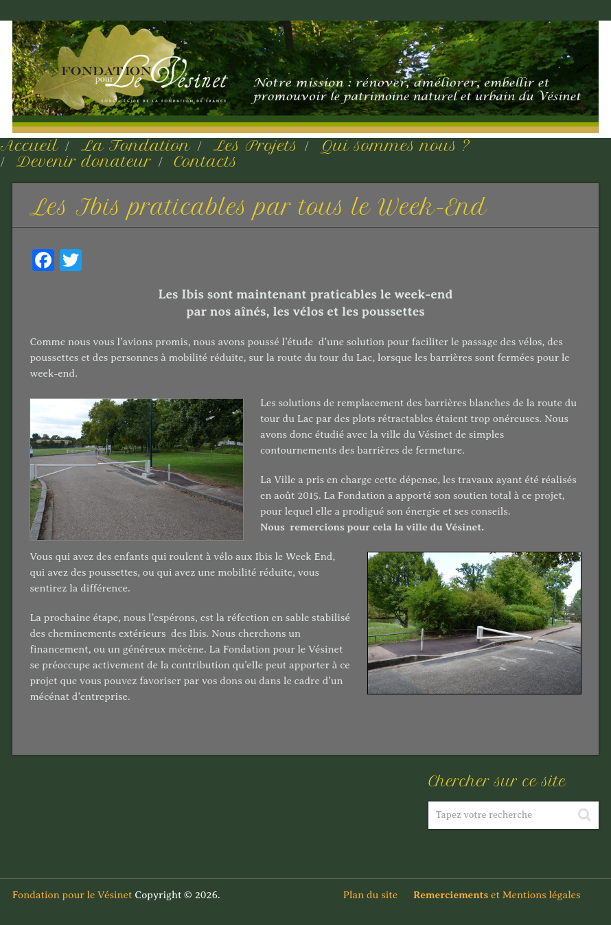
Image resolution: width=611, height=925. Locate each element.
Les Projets (255, 145)
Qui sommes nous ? (395, 145)
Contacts (206, 161)
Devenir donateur (84, 161)
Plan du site (377, 894)
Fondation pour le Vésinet (72, 894)
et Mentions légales (506, 894)
